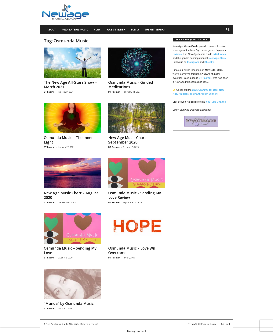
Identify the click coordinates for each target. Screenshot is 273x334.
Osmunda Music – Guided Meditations (130, 84)
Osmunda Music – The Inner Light (68, 140)
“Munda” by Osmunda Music (68, 303)
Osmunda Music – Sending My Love (70, 250)
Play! (97, 29)
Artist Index (116, 29)
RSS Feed (225, 323)
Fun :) (135, 29)
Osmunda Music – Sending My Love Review (134, 195)
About (51, 29)
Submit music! (154, 29)
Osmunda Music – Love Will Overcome (132, 250)
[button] (228, 29)
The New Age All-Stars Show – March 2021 (70, 84)
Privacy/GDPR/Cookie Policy (202, 323)
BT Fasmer (49, 91)
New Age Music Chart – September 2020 (128, 140)
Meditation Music (75, 29)
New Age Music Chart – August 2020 (71, 195)
